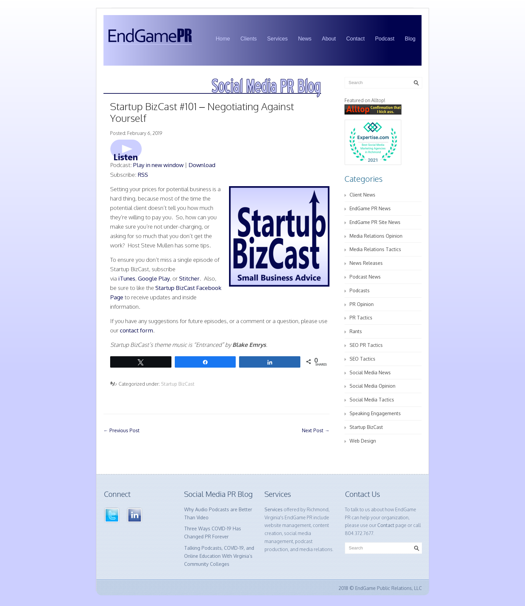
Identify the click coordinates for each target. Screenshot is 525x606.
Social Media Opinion (372, 386)
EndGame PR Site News (375, 222)
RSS (143, 174)
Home (223, 39)
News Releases (366, 263)
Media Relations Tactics (375, 249)
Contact (355, 39)
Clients (248, 39)
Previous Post (121, 430)
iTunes (126, 278)
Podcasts (360, 290)
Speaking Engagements (375, 413)
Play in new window (158, 164)
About (329, 39)
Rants (356, 331)
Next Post (315, 430)
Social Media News (370, 372)
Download (202, 164)
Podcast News (365, 277)
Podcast (384, 39)
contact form (136, 330)
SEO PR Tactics (366, 345)
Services (277, 39)
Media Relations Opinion (376, 236)
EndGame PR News (370, 208)
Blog (410, 39)
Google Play (154, 278)
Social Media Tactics (372, 399)
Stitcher (189, 278)
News (304, 39)
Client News (362, 195)
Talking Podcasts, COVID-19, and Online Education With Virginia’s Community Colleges (219, 556)
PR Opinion (362, 304)
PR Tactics (361, 317)
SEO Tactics (362, 359)
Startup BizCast (178, 384)
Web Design (363, 441)
